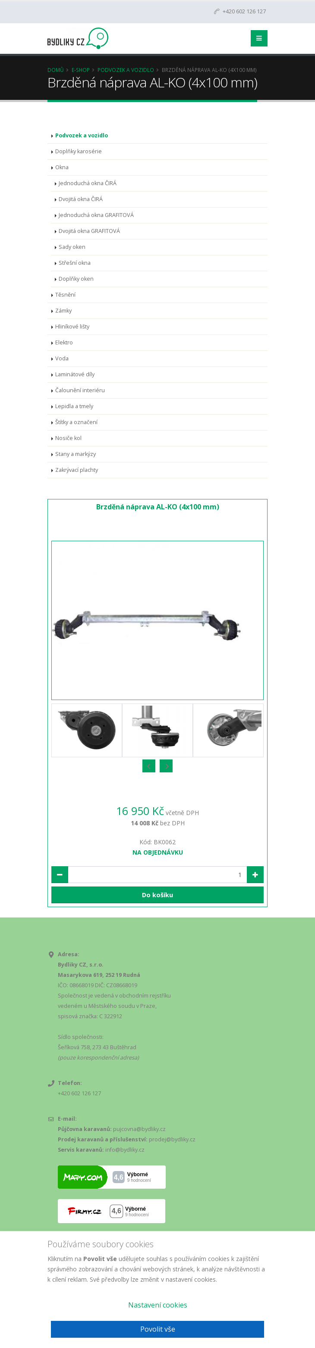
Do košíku (157, 895)
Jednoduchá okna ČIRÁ (88, 183)
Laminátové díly (74, 374)
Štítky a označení (76, 422)
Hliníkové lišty (72, 326)
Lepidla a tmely (74, 406)
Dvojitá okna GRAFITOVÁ (89, 231)
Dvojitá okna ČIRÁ (81, 199)
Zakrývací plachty (76, 470)
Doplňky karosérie (78, 151)
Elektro (64, 342)
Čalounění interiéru (80, 390)
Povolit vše (157, 1329)
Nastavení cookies (157, 1305)
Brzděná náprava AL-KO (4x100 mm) (157, 506)
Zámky (63, 310)
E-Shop (81, 69)
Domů (55, 69)
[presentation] (148, 765)
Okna (62, 167)
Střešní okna (75, 263)
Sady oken (72, 247)
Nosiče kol (68, 438)
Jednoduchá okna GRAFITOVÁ (96, 215)
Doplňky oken (76, 278)
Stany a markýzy (75, 454)
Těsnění (65, 294)
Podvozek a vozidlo (126, 69)
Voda (62, 358)
